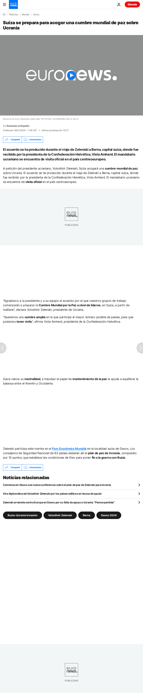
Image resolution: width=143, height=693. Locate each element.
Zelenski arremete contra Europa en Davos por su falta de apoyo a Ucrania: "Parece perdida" (59, 502)
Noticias (13, 14)
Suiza (36, 14)
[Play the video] (71, 75)
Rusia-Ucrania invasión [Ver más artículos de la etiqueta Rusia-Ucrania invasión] (22, 515)
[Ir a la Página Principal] (13, 4)
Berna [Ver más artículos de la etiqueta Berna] (86, 515)
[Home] (4, 14)
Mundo (25, 14)
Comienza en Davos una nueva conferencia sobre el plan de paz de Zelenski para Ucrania (57, 484)
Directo (132, 4)
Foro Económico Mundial (69, 448)
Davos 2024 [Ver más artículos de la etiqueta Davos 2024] (109, 515)
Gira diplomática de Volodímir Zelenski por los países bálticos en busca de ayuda (52, 493)
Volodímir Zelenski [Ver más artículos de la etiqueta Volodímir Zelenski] (60, 515)
